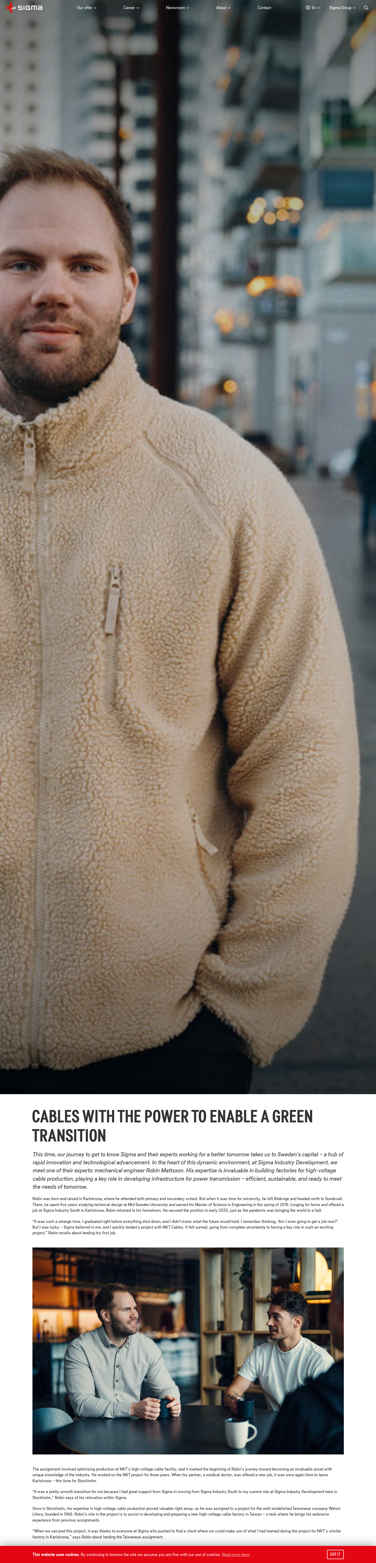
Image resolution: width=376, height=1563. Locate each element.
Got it (335, 1554)
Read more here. (236, 1554)
